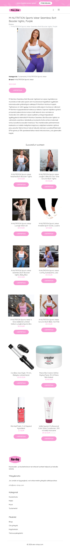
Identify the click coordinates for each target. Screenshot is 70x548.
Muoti (11, 505)
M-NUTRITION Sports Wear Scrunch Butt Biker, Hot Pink (49, 321)
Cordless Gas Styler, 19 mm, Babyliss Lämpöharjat (21, 374)
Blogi (11, 522)
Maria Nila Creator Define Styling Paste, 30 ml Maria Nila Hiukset (48, 375)
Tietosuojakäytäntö (16, 533)
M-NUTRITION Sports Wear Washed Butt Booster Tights (21, 175)
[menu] (58, 9)
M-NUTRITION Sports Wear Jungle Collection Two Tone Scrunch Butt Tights (49, 176)
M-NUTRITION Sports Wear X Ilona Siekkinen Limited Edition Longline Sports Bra (21, 322)
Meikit (11, 501)
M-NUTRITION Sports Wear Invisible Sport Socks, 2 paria (49, 224)
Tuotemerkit (22, 77)
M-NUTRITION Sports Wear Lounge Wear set (21, 224)
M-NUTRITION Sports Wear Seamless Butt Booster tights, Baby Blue (21, 272)
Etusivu (11, 24)
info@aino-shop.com (16, 485)
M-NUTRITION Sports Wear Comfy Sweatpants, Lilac (49, 271)
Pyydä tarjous (45, 3)
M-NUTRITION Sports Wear (37, 77)
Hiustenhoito (13, 497)
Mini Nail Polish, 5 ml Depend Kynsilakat (21, 427)
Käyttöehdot (13, 529)
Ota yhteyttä (13, 526)
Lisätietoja (17, 90)
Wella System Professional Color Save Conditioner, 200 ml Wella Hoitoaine (49, 428)
